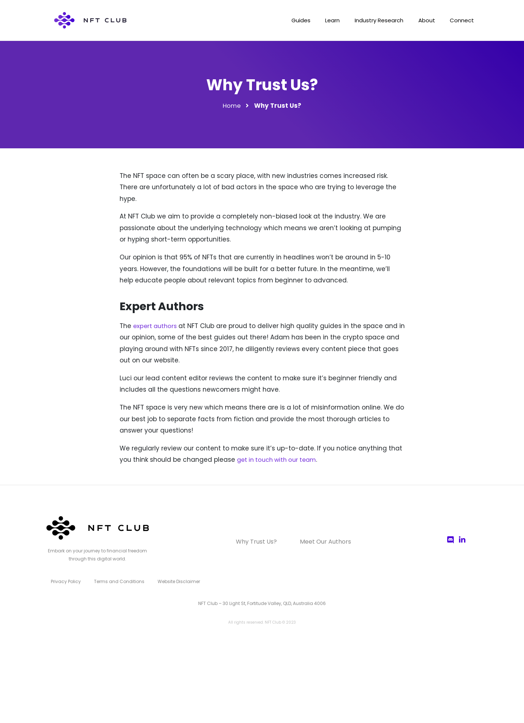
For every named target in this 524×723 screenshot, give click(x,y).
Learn (323, 21)
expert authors (156, 325)
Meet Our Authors (321, 541)
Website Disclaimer (173, 580)
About (422, 21)
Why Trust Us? (260, 541)
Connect (461, 21)
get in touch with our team (279, 459)
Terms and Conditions (116, 580)
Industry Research (372, 21)
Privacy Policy (65, 580)
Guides (288, 21)
